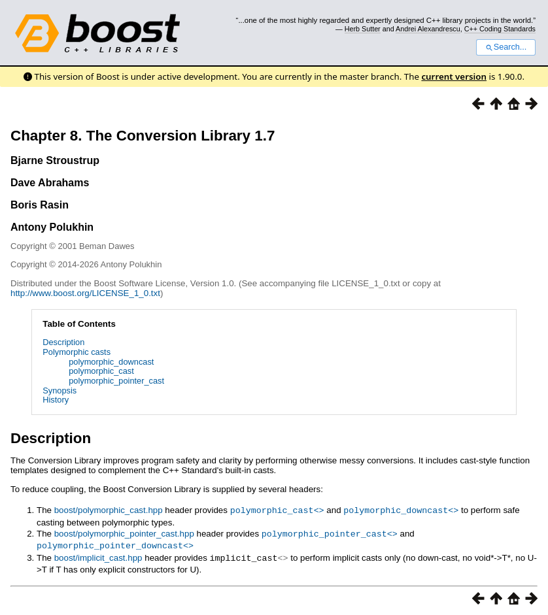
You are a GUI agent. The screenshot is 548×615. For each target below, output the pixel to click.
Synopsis (60, 390)
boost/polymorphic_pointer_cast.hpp (124, 533)
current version (454, 76)
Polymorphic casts (77, 352)
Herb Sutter (363, 29)
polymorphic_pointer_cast (116, 381)
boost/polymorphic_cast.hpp (108, 510)
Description (63, 342)
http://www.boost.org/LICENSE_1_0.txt (85, 293)
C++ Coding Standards (500, 29)
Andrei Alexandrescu (428, 29)
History (56, 400)
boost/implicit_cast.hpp (98, 556)
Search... (505, 47)
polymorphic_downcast (111, 362)
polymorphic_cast (101, 371)
